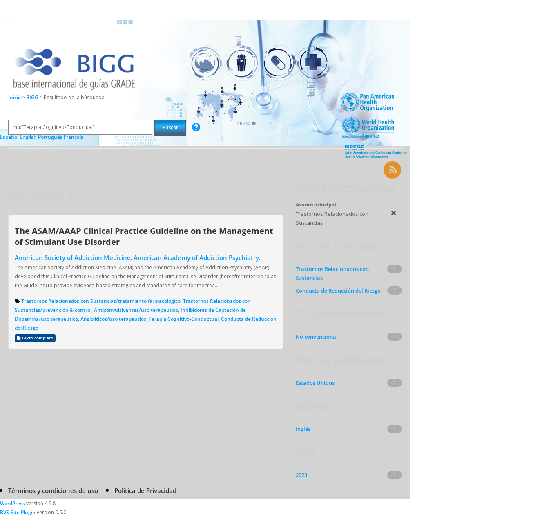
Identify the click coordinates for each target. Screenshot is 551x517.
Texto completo (35, 338)
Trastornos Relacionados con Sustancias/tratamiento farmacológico (101, 300)
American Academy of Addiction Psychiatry (196, 257)
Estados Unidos (315, 382)
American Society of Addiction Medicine (73, 257)
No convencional (317, 336)
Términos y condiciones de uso (53, 490)
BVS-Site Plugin (18, 512)
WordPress (12, 503)
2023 (301, 475)
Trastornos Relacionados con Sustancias (332, 273)
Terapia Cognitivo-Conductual (184, 318)
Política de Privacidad (145, 490)
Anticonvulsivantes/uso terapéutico (136, 309)
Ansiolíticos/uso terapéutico (113, 318)
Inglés (303, 429)
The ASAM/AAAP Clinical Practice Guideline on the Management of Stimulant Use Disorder (144, 236)
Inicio (14, 97)
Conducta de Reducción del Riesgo (338, 290)
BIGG (33, 97)
